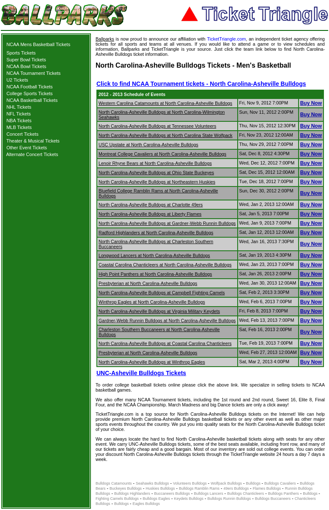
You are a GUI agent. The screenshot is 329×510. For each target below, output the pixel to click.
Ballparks (105, 38)
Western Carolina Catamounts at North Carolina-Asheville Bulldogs (165, 103)
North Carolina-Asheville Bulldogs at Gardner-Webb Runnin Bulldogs (167, 223)
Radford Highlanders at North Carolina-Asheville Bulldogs (156, 232)
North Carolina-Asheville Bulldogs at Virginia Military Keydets (159, 311)
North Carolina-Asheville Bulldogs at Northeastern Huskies (157, 181)
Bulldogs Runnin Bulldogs (229, 498)
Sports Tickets (21, 52)
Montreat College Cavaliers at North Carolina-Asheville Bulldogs (162, 153)
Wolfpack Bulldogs (226, 483)
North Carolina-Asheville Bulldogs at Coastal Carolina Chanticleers (165, 343)
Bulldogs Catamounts (114, 483)
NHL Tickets (18, 107)
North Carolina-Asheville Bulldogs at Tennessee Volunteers (157, 126)
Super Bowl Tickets (26, 59)
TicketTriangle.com (226, 38)
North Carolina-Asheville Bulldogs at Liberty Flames (150, 214)
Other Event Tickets (26, 147)
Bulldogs (254, 483)
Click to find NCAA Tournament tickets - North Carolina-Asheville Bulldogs (201, 83)
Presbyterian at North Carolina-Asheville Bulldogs (148, 283)
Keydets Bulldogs (189, 498)
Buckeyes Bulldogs (126, 488)
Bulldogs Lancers (208, 493)
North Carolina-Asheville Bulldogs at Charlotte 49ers (151, 204)
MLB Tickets (19, 127)
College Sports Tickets (29, 93)
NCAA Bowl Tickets (26, 66)
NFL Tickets (18, 113)
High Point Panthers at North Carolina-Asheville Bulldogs (155, 274)
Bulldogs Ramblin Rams (199, 488)
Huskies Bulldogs (160, 488)
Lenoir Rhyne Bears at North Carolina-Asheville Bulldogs (155, 163)
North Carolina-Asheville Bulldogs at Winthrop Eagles (152, 362)
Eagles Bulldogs (146, 504)
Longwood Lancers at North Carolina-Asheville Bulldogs (154, 255)
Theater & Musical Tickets (33, 140)
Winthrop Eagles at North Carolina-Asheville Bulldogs (152, 301)
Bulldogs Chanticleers (245, 493)
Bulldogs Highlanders (132, 493)
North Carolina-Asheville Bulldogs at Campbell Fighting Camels (162, 292)
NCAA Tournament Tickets (33, 73)
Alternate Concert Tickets (32, 154)
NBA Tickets (18, 120)
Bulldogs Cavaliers (280, 483)
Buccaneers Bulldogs (172, 493)
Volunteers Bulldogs (190, 483)
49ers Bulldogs (236, 488)
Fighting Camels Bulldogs (117, 498)
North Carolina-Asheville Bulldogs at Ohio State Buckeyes (156, 172)
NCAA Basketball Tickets (32, 100)
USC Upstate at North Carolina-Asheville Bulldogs (148, 144)
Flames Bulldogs (267, 488)
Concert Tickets (22, 134)
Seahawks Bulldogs (152, 483)
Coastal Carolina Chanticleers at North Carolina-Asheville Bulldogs (165, 264)
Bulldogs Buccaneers (273, 498)
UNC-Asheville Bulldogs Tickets (141, 373)
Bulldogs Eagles (156, 498)
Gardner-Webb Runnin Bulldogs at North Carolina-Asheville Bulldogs (167, 320)
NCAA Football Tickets (29, 86)
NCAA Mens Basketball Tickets (38, 44)
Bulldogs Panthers (283, 493)
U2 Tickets (17, 79)
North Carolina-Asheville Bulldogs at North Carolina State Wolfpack (166, 135)
